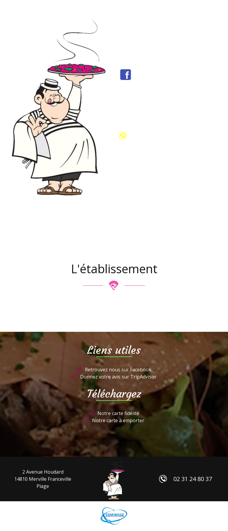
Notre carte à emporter (118, 420)
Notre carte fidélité (118, 413)
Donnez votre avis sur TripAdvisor (118, 376)
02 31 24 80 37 (166, 135)
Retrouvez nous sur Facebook (118, 369)
